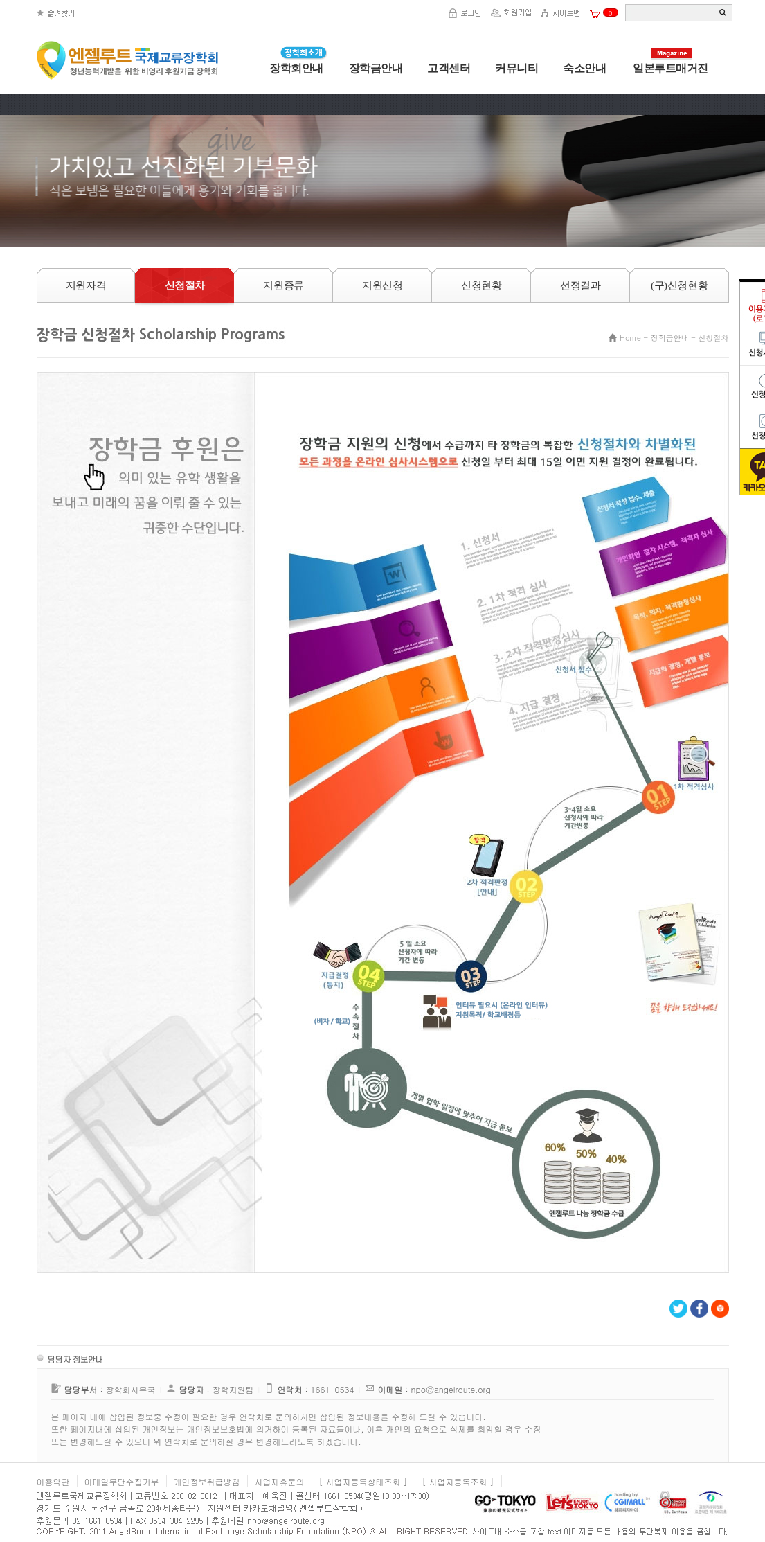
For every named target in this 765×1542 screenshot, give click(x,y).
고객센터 (448, 68)
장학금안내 (376, 68)
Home (630, 338)
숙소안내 (584, 68)
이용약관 (53, 1481)
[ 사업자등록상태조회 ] (363, 1481)
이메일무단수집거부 (121, 1481)
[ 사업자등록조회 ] (458, 1481)
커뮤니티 (516, 68)
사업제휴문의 (280, 1481)
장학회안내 (296, 68)
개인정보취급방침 (207, 1481)
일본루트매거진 (670, 68)
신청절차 (714, 338)
